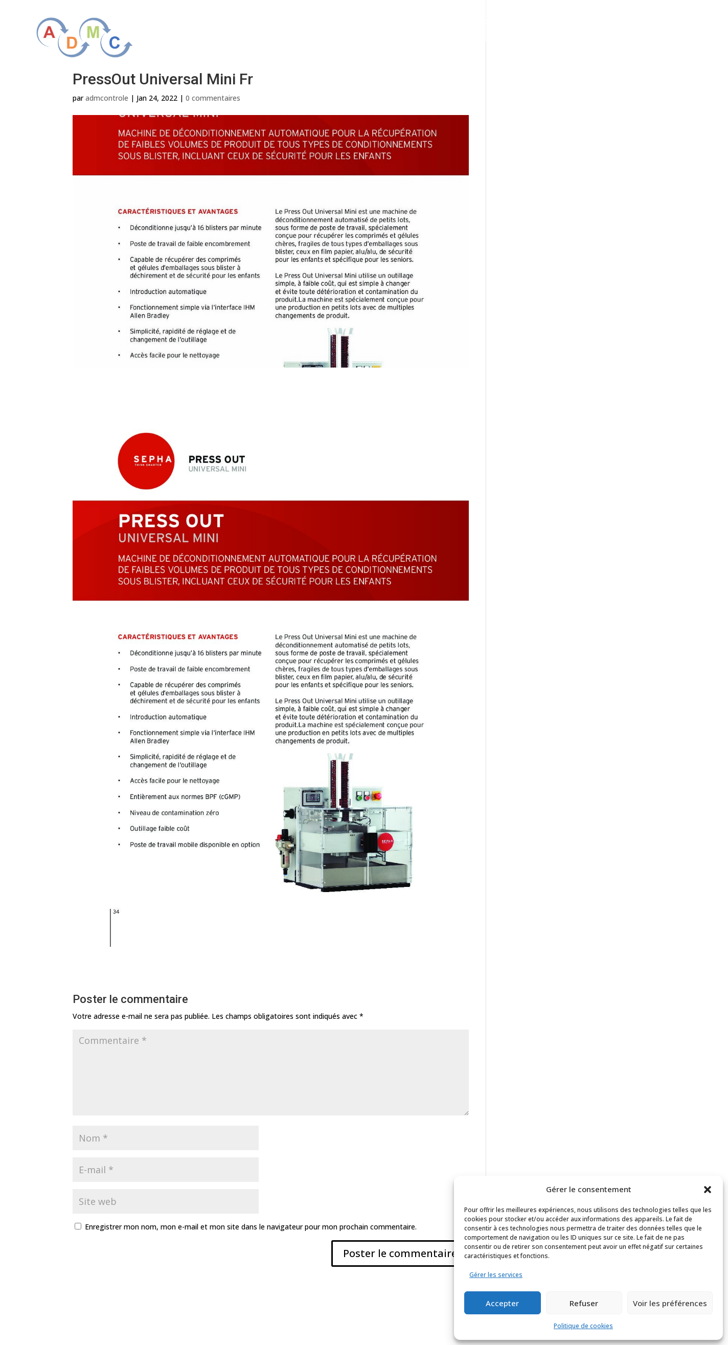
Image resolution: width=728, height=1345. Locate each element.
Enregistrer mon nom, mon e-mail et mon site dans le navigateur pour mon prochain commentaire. (251, 1227)
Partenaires (600, 22)
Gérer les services (495, 1274)
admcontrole (106, 98)
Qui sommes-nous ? (401, 22)
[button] (707, 1189)
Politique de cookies (583, 1325)
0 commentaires (213, 98)
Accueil (332, 22)
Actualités (660, 22)
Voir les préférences (670, 1303)
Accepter (502, 1303)
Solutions (485, 22)
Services (545, 22)
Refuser (584, 1303)
